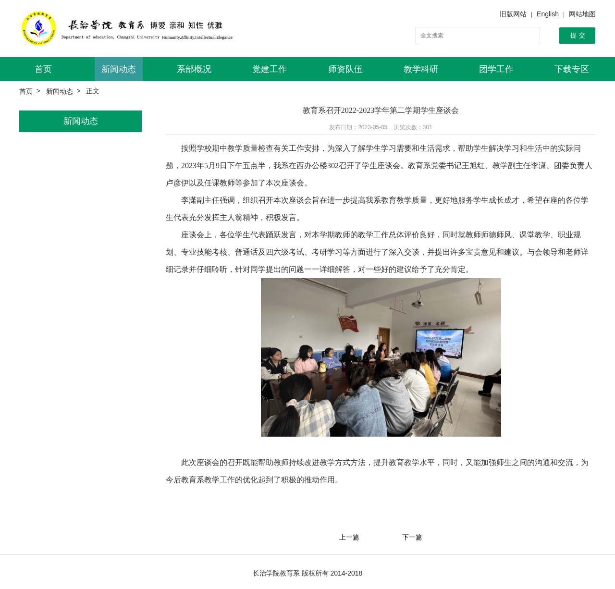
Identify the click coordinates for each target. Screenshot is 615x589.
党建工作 (269, 69)
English (548, 14)
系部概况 (194, 69)
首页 (43, 69)
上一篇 (349, 537)
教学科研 (421, 69)
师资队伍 (345, 69)
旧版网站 (513, 14)
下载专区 (571, 69)
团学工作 (496, 69)
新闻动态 (118, 69)
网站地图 (582, 14)
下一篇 (412, 537)
